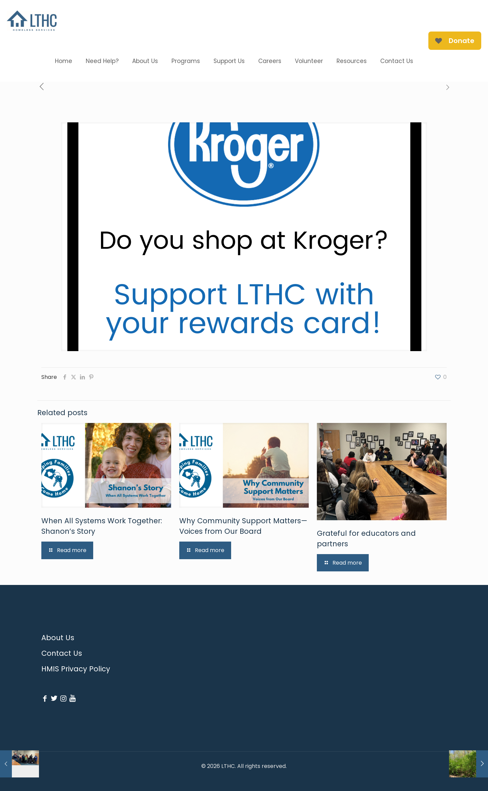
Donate (454, 40)
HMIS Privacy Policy (75, 669)
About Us (57, 638)
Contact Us (61, 653)
